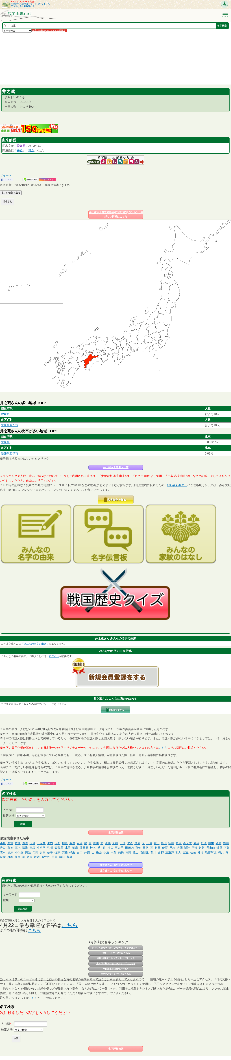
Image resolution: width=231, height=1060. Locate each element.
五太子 (119, 847)
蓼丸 (178, 852)
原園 (54, 856)
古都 (161, 852)
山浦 (122, 843)
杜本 (93, 847)
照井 (108, 843)
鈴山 (164, 843)
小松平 (41, 847)
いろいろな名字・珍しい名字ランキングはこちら (116, 948)
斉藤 (218, 843)
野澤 (204, 843)
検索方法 (8, 815)
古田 (79, 852)
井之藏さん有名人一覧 (115, 467)
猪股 (179, 843)
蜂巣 (72, 852)
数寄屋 (59, 847)
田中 (211, 843)
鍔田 (157, 843)
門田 (35, 852)
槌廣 (75, 847)
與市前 (210, 847)
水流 (130, 843)
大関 (180, 847)
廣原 (25, 843)
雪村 (3, 852)
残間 (18, 843)
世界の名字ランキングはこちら (116, 974)
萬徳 (10, 847)
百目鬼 (144, 852)
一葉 (113, 852)
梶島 (18, 856)
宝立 (186, 852)
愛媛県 (21, 145)
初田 (157, 847)
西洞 (29, 856)
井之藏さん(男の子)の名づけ (116, 865)
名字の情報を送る (10, 192)
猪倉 (31, 150)
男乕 (42, 852)
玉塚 (149, 843)
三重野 (169, 852)
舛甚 (202, 847)
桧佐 (193, 852)
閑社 (187, 847)
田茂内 (129, 847)
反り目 (101, 847)
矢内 (50, 843)
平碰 (194, 847)
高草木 (187, 843)
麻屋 (72, 843)
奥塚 (32, 847)
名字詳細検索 (115, 832)
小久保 (19, 852)
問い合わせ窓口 (177, 485)
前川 (153, 852)
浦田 (62, 856)
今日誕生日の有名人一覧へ (116, 969)
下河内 (41, 843)
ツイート (6, 175)
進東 (137, 843)
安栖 (65, 852)
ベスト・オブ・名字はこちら (116, 953)
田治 (28, 852)
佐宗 (57, 852)
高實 (10, 843)
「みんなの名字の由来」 (35, 643)
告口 (3, 847)
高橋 (121, 852)
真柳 (10, 856)
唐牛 (96, 843)
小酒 (106, 852)
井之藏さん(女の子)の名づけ (116, 870)
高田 (128, 852)
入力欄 (7, 810)
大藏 (32, 843)
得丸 (221, 852)
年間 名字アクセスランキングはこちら (115, 958)
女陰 (79, 843)
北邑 (68, 847)
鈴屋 (219, 847)
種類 (6, 900)
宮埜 (138, 847)
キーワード (10, 894)
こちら (163, 747)
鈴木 (37, 856)
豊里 (69, 856)
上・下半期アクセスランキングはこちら (115, 963)
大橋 (115, 843)
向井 (226, 843)
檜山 (99, 852)
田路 (146, 847)
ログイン (54, 656)
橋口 (110, 847)
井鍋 (87, 852)
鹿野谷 (45, 856)
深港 (25, 847)
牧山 (136, 852)
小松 (3, 843)
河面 (57, 843)
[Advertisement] (108, 58)
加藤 (65, 843)
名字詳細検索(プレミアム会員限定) (49, 30)
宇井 (171, 843)
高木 (18, 847)
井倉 (20, 150)
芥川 (227, 847)
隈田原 (84, 847)
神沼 (200, 852)
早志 (172, 847)
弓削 (50, 847)
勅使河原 (211, 852)
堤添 (10, 852)
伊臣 (165, 847)
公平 (50, 852)
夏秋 (196, 843)
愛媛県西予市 (9, 425)
